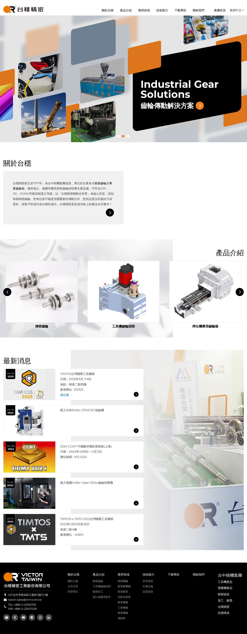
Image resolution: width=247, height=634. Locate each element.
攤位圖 (64, 395)
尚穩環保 (223, 613)
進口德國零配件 (102, 597)
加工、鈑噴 (225, 600)
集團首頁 (220, 10)
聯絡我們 (198, 10)
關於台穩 (107, 10)
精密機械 (123, 581)
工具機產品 (225, 582)
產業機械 (123, 602)
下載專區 (180, 10)
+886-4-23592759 (25, 604)
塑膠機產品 (225, 588)
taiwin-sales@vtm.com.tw (25, 599)
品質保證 (148, 591)
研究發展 (148, 581)
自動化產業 (124, 597)
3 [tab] (128, 136)
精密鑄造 (223, 594)
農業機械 (123, 612)
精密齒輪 (100, 183)
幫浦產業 (123, 591)
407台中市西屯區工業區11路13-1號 (28, 594)
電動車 (121, 618)
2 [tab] (123, 136)
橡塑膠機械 (124, 586)
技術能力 (162, 10)
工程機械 (123, 607)
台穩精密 (223, 607)
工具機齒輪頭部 (102, 586)
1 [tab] (118, 136)
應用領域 (144, 10)
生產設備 (148, 586)
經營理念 (73, 591)
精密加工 (98, 591)
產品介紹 (126, 10)
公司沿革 (73, 586)
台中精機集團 (230, 575)
